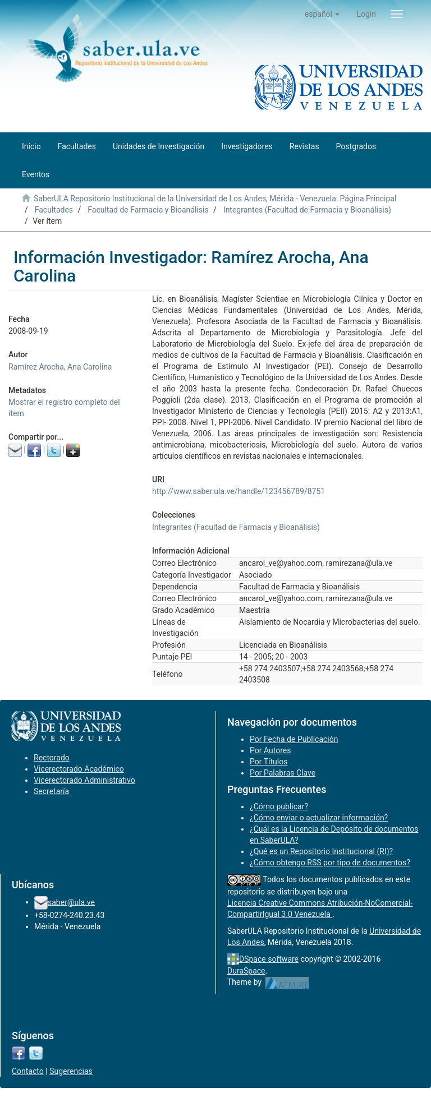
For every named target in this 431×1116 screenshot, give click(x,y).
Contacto (28, 1071)
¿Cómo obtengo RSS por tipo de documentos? (330, 862)
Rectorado (52, 757)
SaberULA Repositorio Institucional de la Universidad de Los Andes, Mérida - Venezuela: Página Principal (215, 198)
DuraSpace (246, 970)
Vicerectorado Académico (79, 768)
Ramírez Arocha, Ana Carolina (60, 366)
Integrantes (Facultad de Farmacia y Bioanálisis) (307, 209)
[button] (322, 14)
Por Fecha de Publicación (294, 739)
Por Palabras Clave (282, 772)
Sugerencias (71, 1071)
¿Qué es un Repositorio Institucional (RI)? (321, 851)
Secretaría (51, 791)
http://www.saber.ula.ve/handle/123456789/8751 (238, 491)
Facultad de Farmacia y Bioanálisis (148, 209)
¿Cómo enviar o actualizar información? (319, 817)
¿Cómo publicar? (279, 806)
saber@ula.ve (71, 901)
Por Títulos (268, 761)
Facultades (54, 209)
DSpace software (269, 958)
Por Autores (270, 750)
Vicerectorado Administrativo (84, 780)
